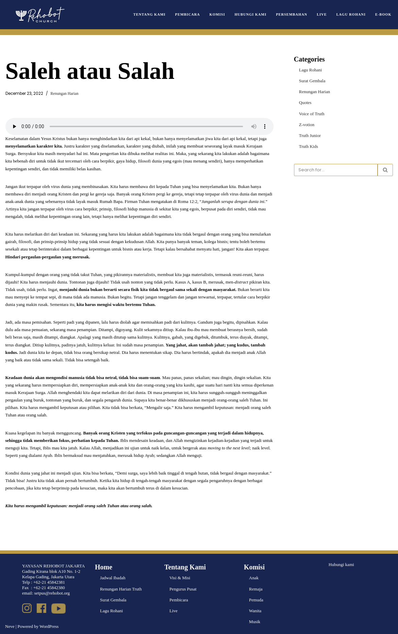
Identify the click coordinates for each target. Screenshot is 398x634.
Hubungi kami (341, 564)
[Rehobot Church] (39, 14)
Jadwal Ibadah (112, 577)
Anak (254, 577)
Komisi (217, 14)
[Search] (336, 170)
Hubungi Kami (251, 14)
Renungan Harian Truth (121, 588)
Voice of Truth (312, 113)
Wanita (255, 610)
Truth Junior (310, 135)
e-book (383, 14)
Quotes (305, 102)
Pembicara (187, 14)
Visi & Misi (179, 577)
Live (322, 14)
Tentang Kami (150, 14)
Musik (254, 621)
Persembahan (291, 14)
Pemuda (256, 599)
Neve (9, 626)
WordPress (48, 626)
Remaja (256, 588)
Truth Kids (308, 146)
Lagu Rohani (351, 14)
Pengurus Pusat (182, 588)
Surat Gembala (312, 80)
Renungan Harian (65, 93)
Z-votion (307, 124)
